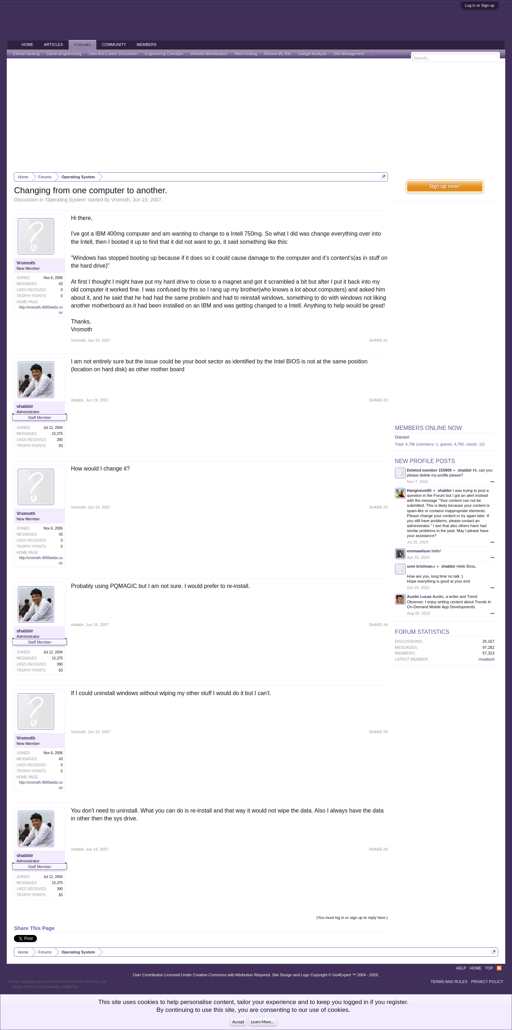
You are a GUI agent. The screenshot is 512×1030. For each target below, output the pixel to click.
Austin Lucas (419, 596)
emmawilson (419, 551)
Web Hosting (246, 54)
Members (146, 44)
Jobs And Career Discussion (113, 54)
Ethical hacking (26, 54)
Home (27, 44)
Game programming (64, 54)
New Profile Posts (425, 461)
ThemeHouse (91, 986)
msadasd (487, 659)
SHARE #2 (378, 400)
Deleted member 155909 (429, 470)
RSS (499, 968)
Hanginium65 (419, 490)
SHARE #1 (378, 340)
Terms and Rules (449, 981)
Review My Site (277, 54)
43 (61, 284)
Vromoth (120, 200)
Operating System (65, 200)
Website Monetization (209, 54)
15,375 (57, 434)
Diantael (402, 437)
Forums (82, 45)
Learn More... (262, 1021)
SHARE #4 (378, 624)
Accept (238, 1021)
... (373, 54)
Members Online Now (428, 428)
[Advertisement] (256, 115)
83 (61, 446)
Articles (53, 44)
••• (492, 481)
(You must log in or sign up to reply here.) (352, 917)
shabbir (24, 406)
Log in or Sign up (479, 5)
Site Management (349, 54)
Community (114, 44)
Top (489, 968)
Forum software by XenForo (58, 981)
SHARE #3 (378, 507)
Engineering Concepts (164, 54)
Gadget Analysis (312, 54)
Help (461, 968)
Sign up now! (444, 186)
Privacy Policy (487, 981)
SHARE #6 (378, 849)
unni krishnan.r (421, 566)
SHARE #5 (378, 732)
